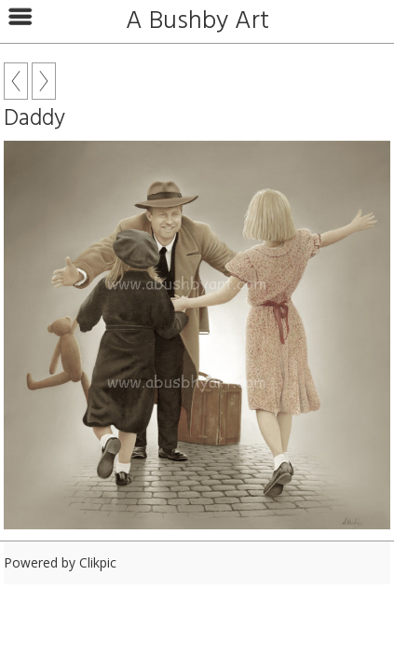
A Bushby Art (197, 21)
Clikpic (97, 562)
